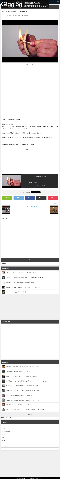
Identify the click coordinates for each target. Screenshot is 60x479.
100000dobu (4, 443)
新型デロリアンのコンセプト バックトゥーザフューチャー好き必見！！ (23, 287)
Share (30, 197)
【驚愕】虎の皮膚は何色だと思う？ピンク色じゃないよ (19, 371)
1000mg (3, 434)
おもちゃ (15, 15)
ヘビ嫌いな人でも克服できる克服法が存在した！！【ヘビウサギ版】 (23, 400)
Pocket (53, 197)
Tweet (18, 197)
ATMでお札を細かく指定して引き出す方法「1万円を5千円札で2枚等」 (23, 366)
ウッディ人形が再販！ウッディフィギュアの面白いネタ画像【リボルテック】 (25, 409)
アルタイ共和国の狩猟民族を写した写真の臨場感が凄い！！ (20, 395)
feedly (7, 197)
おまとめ (3, 425)
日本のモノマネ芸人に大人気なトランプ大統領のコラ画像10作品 (22, 376)
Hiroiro (3, 437)
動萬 (3, 448)
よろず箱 (3, 428)
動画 (19, 15)
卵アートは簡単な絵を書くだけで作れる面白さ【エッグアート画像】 (23, 390)
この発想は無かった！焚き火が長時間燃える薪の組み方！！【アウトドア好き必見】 (27, 381)
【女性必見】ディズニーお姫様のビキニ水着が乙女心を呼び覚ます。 (23, 272)
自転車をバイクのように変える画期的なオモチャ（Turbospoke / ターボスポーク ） (26, 277)
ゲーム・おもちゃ (6, 15)
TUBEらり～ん (5, 446)
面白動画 (26, 15)
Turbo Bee (4, 440)
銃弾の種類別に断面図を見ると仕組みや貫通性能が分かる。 (20, 282)
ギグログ (30, 414)
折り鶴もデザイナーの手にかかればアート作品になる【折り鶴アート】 (23, 385)
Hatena (41, 197)
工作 (22, 15)
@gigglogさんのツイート (8, 417)
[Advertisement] (30, 77)
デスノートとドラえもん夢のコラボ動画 (16, 292)
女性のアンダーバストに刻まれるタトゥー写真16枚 (18, 404)
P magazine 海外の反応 (7, 431)
